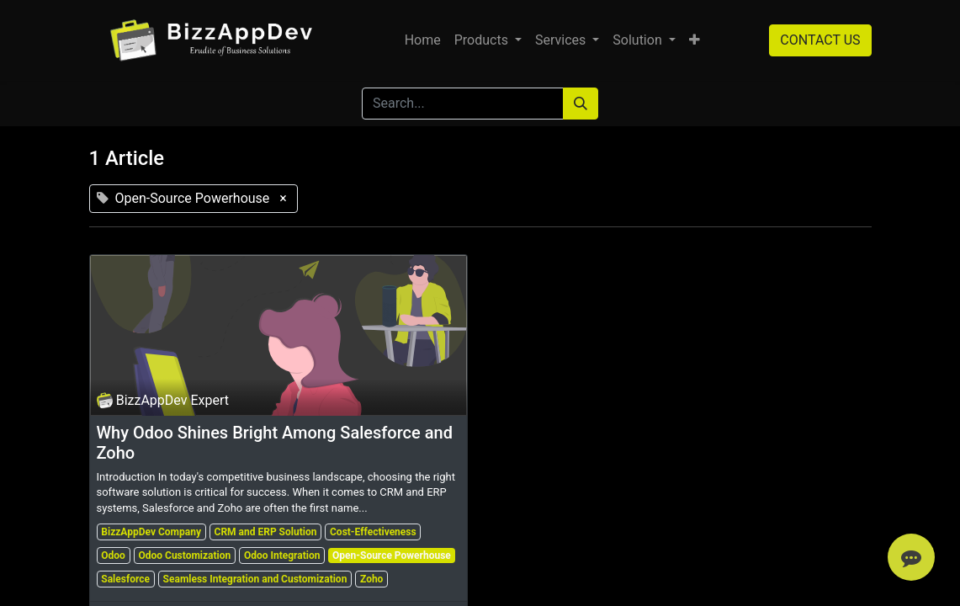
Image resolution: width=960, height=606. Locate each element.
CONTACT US (820, 40)
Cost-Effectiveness (373, 532)
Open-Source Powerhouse (391, 555)
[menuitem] (423, 40)
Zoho (371, 579)
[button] (694, 40)
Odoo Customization (184, 555)
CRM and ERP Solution (266, 532)
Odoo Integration (282, 555)
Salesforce (125, 579)
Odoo (113, 555)
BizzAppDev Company (151, 532)
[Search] (580, 104)
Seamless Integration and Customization (255, 579)
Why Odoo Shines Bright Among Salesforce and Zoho (275, 443)
